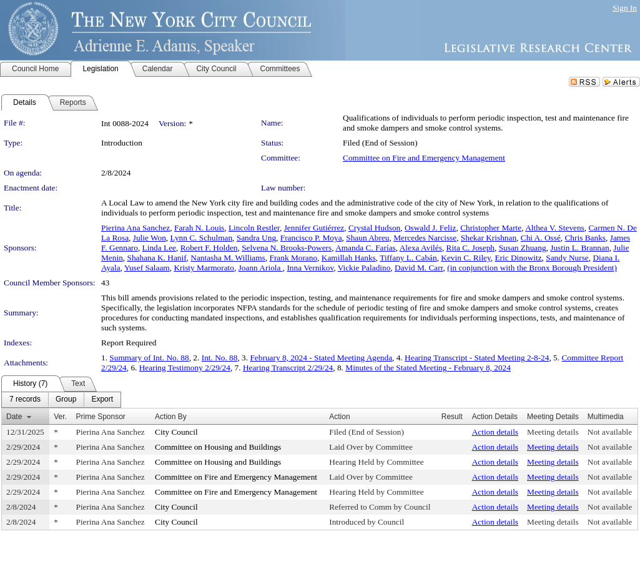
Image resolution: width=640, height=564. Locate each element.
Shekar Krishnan (488, 237)
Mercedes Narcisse (424, 237)
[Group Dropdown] (66, 399)
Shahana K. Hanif (156, 257)
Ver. (60, 416)
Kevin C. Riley (465, 257)
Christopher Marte (490, 227)
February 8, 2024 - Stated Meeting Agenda (321, 357)
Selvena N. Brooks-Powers (287, 247)
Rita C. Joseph (470, 247)
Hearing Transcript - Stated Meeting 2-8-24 (477, 357)
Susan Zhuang (522, 247)
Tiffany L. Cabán (408, 257)
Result (452, 416)
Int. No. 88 (220, 357)
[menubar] (61, 400)
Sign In (625, 7)
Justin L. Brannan (579, 247)
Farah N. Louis (199, 227)
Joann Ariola (261, 267)
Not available (610, 432)
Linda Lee (159, 247)
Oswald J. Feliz (430, 227)
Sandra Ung (256, 237)
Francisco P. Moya (311, 237)
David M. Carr (419, 267)
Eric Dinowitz (518, 257)
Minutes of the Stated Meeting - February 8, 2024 (428, 367)
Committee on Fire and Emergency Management (424, 157)
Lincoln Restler (254, 227)
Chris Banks (585, 237)
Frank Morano (293, 257)
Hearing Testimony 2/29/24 (184, 367)
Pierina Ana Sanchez (135, 227)
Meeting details (553, 432)
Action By (171, 416)
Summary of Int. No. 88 (149, 357)
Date (14, 416)
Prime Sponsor (100, 416)
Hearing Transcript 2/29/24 (288, 367)
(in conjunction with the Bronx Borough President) (532, 267)
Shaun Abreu (367, 237)
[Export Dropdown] (102, 399)
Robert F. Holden (209, 247)
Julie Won (149, 237)
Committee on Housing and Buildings (218, 447)
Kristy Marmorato (204, 267)
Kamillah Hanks (349, 257)
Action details (495, 432)
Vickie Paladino (364, 267)
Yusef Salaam (147, 267)
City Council (176, 432)
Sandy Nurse (567, 257)
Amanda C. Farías (365, 247)
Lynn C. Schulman (201, 237)
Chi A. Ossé (541, 237)
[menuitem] (25, 399)
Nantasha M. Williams (227, 257)
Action (339, 416)
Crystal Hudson (374, 227)
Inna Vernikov (310, 267)
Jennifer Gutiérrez (314, 227)
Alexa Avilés (421, 247)
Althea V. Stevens (554, 227)
